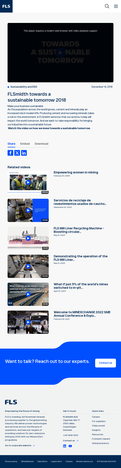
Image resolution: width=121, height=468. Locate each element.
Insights (96, 430)
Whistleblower (27, 461)
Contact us (105, 363)
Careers (96, 417)
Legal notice (56, 461)
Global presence (100, 443)
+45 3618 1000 (70, 435)
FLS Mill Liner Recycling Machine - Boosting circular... (79, 230)
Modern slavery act (84, 461)
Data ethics (42, 461)
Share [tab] (11, 144)
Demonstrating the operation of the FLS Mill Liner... (81, 258)
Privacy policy (11, 461)
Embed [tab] (25, 144)
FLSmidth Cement (101, 439)
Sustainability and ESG (23, 87)
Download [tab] (41, 144)
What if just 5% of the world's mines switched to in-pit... (81, 286)
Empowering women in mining (76, 172)
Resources (97, 434)
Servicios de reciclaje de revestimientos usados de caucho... (80, 202)
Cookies (69, 461)
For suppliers (99, 421)
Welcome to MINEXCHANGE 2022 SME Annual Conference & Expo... (82, 314)
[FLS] (6, 6)
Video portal (98, 425)
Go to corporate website (20, 445)
